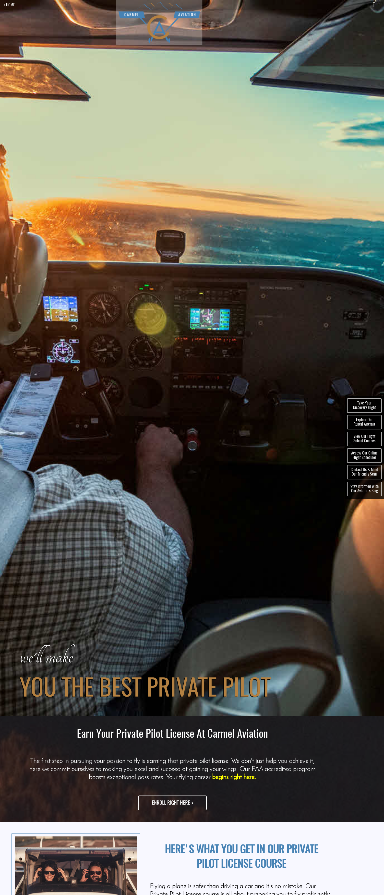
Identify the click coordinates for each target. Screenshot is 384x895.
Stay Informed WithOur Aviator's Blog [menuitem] (364, 489)
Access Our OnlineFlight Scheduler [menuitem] (364, 455)
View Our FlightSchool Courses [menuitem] (364, 439)
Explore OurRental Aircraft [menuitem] (364, 422)
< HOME (9, 5)
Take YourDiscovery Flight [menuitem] (364, 405)
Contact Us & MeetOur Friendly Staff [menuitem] (364, 472)
